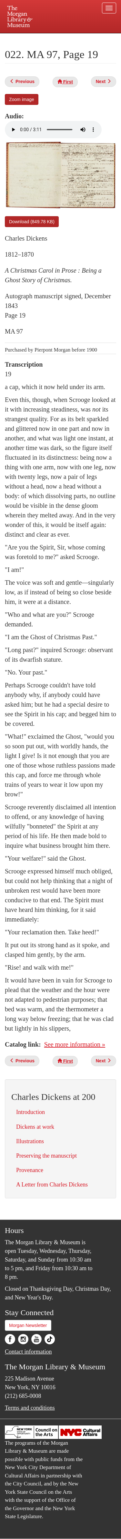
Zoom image (21, 99)
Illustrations (30, 1141)
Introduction (30, 1112)
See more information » (74, 1044)
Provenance (29, 1170)
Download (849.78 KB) (32, 221)
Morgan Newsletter (28, 1325)
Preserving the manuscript (46, 1155)
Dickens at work (35, 1127)
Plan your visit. (17, 37)
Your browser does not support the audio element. (53, 129)
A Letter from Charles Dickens (52, 1184)
